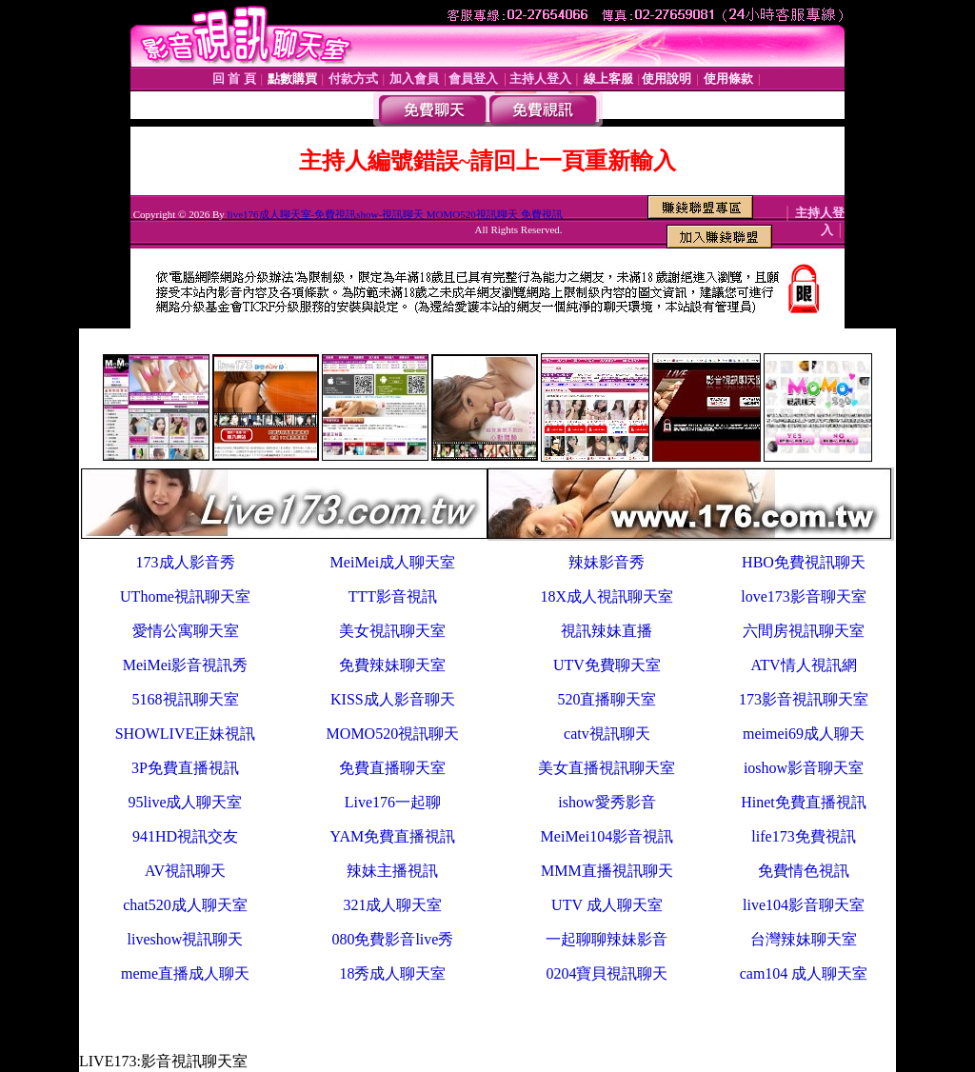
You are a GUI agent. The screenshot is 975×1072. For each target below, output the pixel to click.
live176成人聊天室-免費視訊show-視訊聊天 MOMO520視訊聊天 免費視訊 (395, 214)
